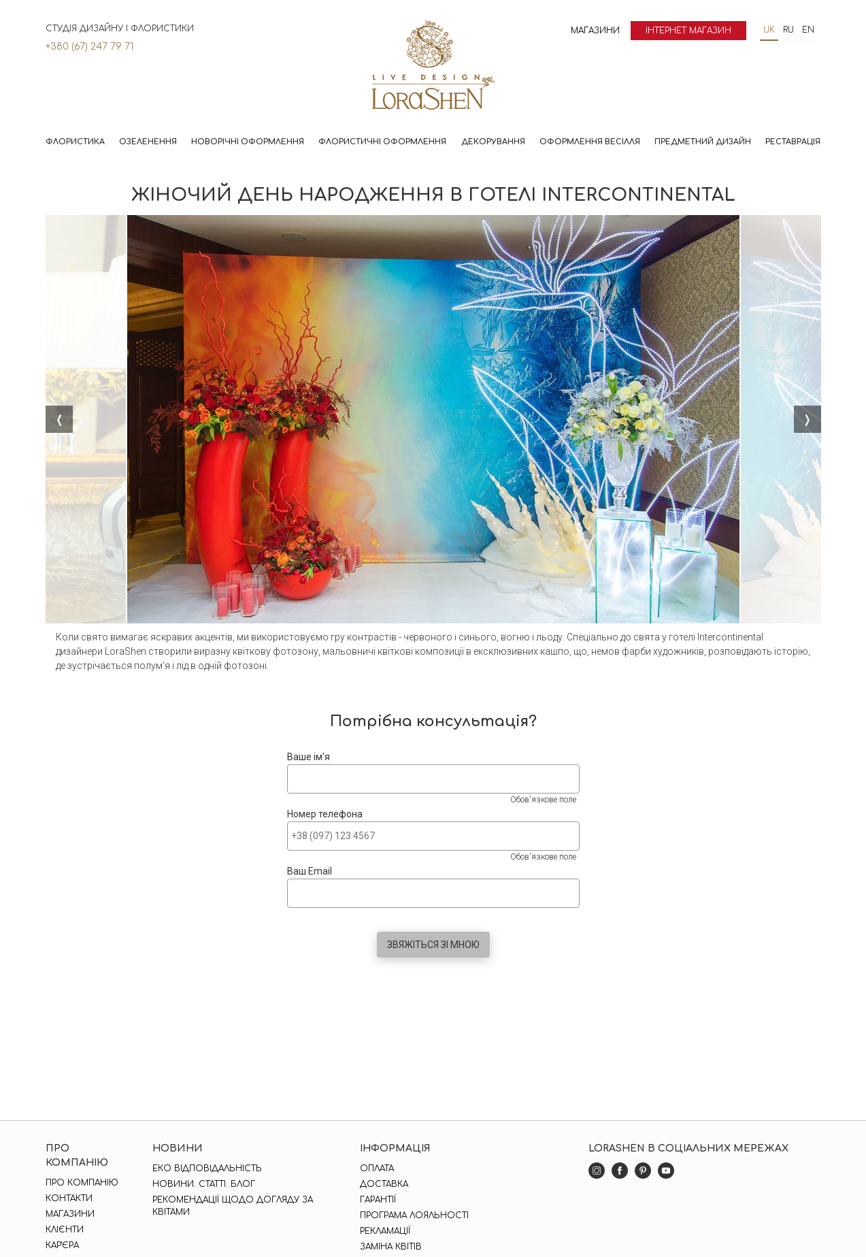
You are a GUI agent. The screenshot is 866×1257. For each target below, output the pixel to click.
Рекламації (385, 1231)
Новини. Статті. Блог (203, 1184)
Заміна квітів (391, 1247)
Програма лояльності (414, 1215)
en (808, 30)
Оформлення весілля (589, 141)
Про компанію (82, 1183)
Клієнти (65, 1230)
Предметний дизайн (702, 141)
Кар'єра (62, 1245)
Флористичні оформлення (382, 141)
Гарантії (378, 1200)
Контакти (69, 1198)
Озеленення (148, 141)
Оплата (377, 1168)
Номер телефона (325, 814)
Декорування (493, 141)
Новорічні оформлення (247, 141)
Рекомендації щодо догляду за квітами (232, 1206)
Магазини (595, 30)
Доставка (384, 1184)
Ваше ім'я (308, 756)
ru (788, 30)
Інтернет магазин (688, 30)
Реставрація (792, 141)
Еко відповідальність (207, 1168)
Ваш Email (309, 871)
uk (769, 30)
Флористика (75, 141)
